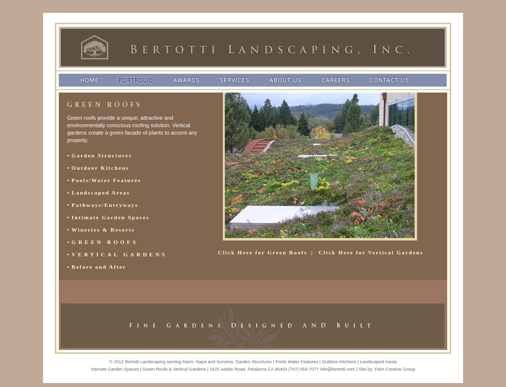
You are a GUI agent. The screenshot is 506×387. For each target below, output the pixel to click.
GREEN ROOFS (105, 242)
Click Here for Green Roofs (262, 252)
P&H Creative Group (395, 369)
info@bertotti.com (337, 369)
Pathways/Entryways (105, 205)
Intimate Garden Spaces (111, 217)
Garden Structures (102, 155)
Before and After (99, 267)
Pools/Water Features (106, 180)
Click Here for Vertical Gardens (371, 252)
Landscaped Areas (101, 192)
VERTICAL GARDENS (120, 254)
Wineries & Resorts (103, 230)
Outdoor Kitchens (100, 168)
